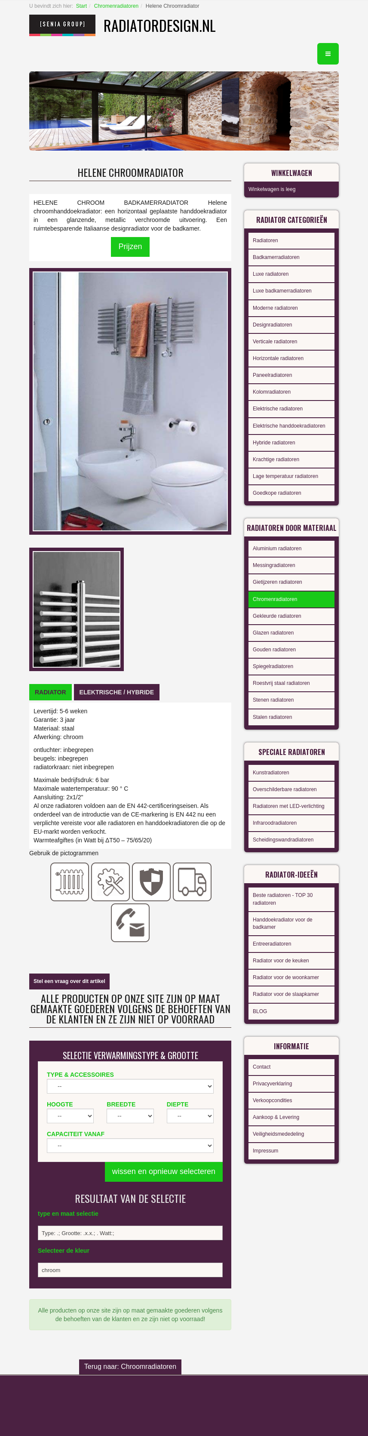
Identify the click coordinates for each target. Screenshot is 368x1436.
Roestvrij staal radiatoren (281, 683)
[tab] (50, 692)
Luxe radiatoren (270, 274)
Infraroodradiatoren (275, 823)
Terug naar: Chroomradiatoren (130, 1366)
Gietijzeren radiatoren (277, 582)
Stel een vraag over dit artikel (69, 981)
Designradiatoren (272, 325)
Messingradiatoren (274, 565)
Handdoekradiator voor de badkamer (283, 923)
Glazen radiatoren (273, 633)
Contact (261, 1067)
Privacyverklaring (272, 1084)
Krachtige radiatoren (276, 459)
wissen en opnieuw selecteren (163, 1171)
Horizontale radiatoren (278, 358)
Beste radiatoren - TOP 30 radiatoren (283, 899)
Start (81, 6)
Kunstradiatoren (271, 773)
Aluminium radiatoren (277, 548)
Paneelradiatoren (272, 375)
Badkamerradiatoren (276, 257)
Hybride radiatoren (274, 443)
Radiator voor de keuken (281, 961)
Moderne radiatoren (275, 308)
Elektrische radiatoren (278, 409)
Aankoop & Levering (276, 1117)
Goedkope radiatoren (277, 493)
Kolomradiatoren (272, 392)
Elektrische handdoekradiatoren (289, 426)
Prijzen (130, 246)
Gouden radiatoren (274, 650)
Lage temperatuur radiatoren (285, 476)
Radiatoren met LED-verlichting (289, 806)
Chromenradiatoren (116, 6)
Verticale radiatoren (275, 342)
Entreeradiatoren (272, 944)
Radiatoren (265, 240)
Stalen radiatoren (272, 717)
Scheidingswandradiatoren (283, 840)
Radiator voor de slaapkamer (286, 994)
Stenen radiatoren (273, 700)
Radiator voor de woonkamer (286, 977)
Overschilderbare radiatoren (285, 789)
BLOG (260, 1011)
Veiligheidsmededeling (278, 1134)
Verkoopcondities (272, 1100)
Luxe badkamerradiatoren (282, 291)
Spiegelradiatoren (273, 666)
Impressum (265, 1151)
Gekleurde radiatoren (277, 616)
